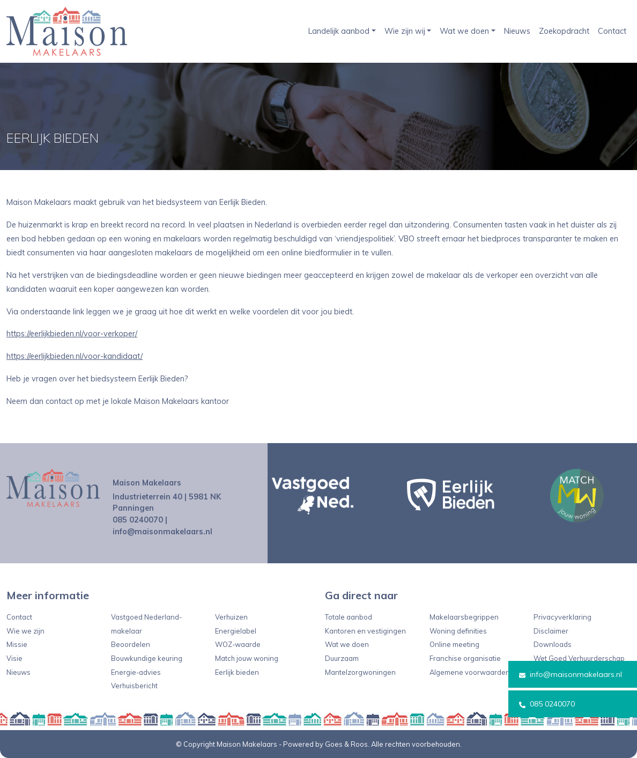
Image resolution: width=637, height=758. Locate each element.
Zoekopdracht (564, 31)
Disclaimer (551, 631)
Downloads (553, 644)
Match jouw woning (246, 658)
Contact (612, 31)
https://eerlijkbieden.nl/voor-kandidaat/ (74, 356)
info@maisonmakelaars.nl (570, 674)
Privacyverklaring (562, 617)
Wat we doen (464, 31)
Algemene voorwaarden (469, 672)
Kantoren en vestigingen (365, 631)
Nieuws (517, 31)
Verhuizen (231, 617)
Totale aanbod (348, 617)
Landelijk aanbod (338, 31)
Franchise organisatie (465, 658)
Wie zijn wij (404, 31)
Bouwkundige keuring (146, 658)
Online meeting (454, 644)
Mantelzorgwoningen (360, 672)
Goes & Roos (346, 744)
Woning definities (458, 631)
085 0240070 (547, 704)
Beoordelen (130, 644)
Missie (16, 644)
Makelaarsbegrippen (464, 617)
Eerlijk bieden (237, 672)
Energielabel (235, 631)
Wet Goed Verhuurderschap (579, 658)
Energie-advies (136, 672)
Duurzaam (342, 658)
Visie (14, 658)
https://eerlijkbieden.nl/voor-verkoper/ (71, 333)
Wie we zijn (25, 631)
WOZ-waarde (238, 644)
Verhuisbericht (134, 685)
